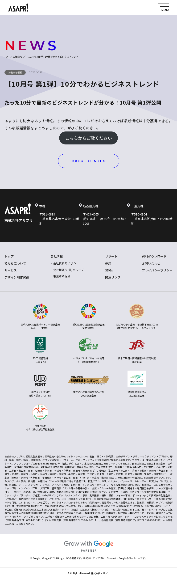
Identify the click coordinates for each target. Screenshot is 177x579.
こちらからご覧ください (88, 138)
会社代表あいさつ (64, 263)
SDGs (109, 270)
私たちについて (15, 263)
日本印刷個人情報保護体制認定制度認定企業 (137, 350)
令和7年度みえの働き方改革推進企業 (40, 417)
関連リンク (112, 277)
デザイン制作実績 (16, 277)
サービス (10, 270)
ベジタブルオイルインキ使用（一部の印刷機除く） (88, 350)
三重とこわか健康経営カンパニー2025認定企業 (88, 384)
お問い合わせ (151, 263)
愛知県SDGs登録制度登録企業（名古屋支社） (89, 316)
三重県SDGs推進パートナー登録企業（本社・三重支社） (40, 316)
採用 (108, 263)
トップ (9, 256)
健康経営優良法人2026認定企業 (137, 384)
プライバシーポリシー (157, 270)
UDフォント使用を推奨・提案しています (40, 384)
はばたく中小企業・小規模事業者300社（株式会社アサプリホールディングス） (137, 316)
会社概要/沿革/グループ (68, 270)
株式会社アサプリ (18, 220)
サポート (111, 256)
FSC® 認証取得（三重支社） (40, 350)
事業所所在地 (61, 276)
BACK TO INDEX (88, 161)
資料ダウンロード (154, 256)
